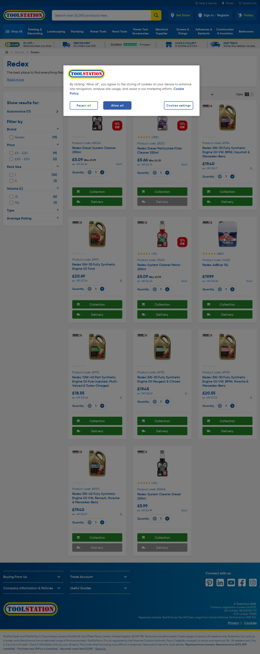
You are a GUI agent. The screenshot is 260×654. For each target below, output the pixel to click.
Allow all (117, 105)
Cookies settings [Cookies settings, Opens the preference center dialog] (178, 105)
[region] (131, 90)
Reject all (84, 105)
